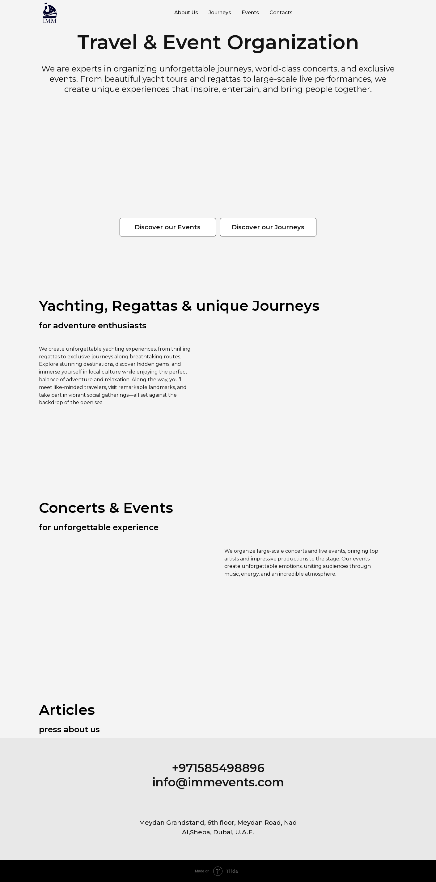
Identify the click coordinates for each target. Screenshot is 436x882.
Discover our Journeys (268, 227)
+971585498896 (218, 768)
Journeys (220, 12)
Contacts (281, 12)
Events (250, 12)
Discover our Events (168, 227)
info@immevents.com (218, 782)
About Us (186, 12)
